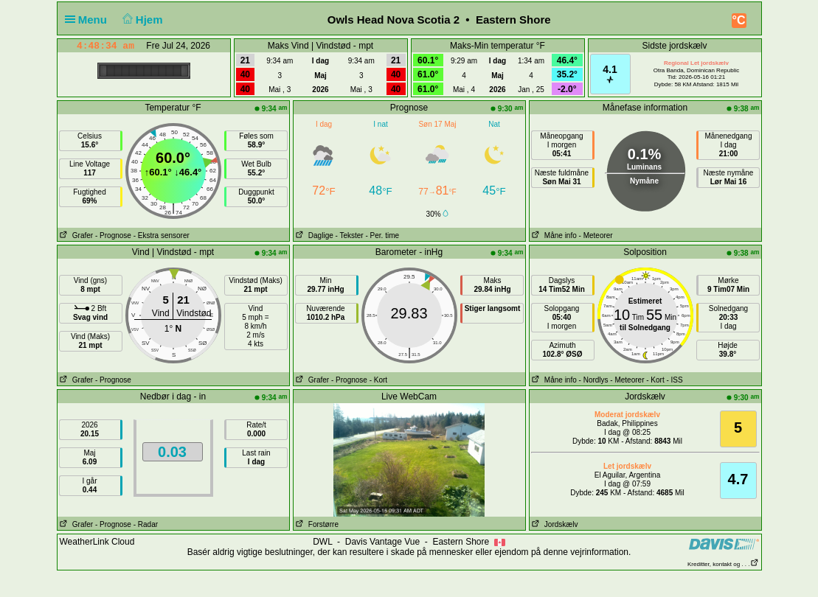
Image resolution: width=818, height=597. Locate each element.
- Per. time (382, 235)
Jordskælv (554, 524)
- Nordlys (594, 380)
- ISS (674, 380)
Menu (89, 19)
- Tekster (350, 235)
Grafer (76, 235)
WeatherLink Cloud (97, 542)
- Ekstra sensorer (162, 235)
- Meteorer (596, 235)
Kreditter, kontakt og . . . (723, 564)
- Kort (378, 380)
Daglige (313, 235)
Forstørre (316, 524)
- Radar (146, 524)
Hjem (141, 19)
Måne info (553, 235)
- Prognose (113, 235)
